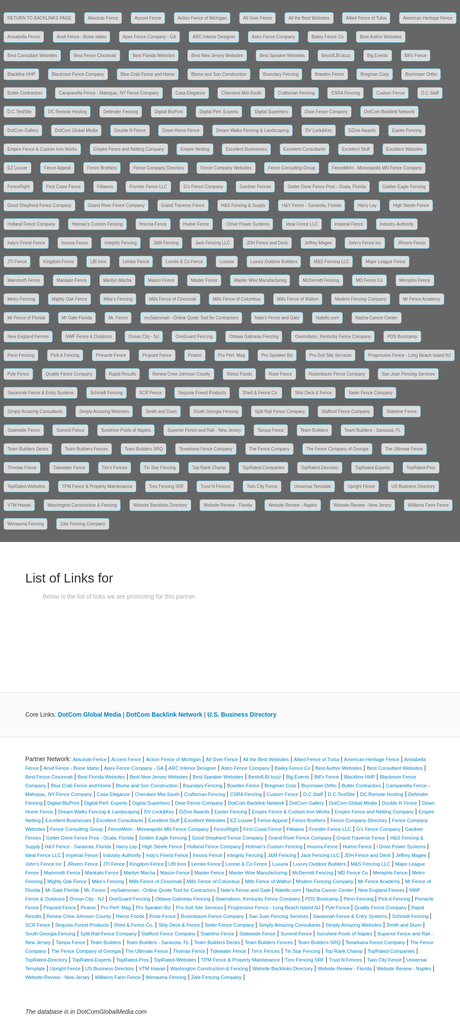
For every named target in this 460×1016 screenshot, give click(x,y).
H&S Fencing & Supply (243, 205)
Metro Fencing (21, 299)
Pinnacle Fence (111, 355)
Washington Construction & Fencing (82, 505)
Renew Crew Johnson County (181, 374)
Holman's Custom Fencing (97, 224)
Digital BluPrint (169, 111)
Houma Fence (153, 224)
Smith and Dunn (161, 411)
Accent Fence (148, 18)
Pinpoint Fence (157, 355)
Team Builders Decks (27, 449)
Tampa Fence (270, 430)
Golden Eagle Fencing (404, 186)
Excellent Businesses (246, 149)
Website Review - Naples (292, 505)
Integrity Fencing (121, 242)
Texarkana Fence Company (205, 449)
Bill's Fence (416, 55)
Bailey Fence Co (327, 36)
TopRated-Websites (26, 486)
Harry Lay (367, 205)
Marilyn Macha (117, 280)
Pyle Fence (18, 374)
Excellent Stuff (356, 149)
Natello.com (327, 317)
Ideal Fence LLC (302, 224)
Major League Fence (385, 261)
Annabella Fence (23, 36)
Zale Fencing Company (82, 524)
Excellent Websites (404, 149)
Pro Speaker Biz (277, 355)
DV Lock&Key (318, 130)
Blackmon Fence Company (78, 74)
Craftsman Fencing (296, 93)
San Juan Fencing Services (408, 374)
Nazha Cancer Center (376, 317)
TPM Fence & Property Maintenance (97, 486)
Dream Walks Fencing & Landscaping (252, 130)
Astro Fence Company (273, 36)
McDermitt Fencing (321, 280)
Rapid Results (122, 374)
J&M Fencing (166, 242)
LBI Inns (98, 261)
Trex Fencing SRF (166, 486)
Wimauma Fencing (25, 524)
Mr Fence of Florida (26, 317)
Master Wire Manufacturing (260, 280)
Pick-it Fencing (65, 355)
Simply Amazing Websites (104, 411)
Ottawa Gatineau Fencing (253, 336)
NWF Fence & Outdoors (88, 336)
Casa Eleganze (190, 93)
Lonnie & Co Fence (184, 261)
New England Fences (28, 336)
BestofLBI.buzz (336, 55)
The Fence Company (269, 449)
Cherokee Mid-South (241, 93)
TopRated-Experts (372, 467)
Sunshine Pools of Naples (126, 430)
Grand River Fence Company (116, 205)
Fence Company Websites (225, 168)
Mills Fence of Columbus (236, 299)
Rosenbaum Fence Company (337, 374)
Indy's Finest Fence (26, 242)
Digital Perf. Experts (219, 111)
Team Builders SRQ (144, 449)
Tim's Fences (115, 467)
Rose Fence (280, 374)
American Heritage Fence (427, 18)
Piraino (195, 355)
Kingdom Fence (58, 261)
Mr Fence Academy (421, 299)
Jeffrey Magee (318, 242)
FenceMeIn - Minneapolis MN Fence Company (377, 168)
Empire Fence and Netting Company (129, 149)
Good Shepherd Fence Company (39, 205)
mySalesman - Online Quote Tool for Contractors (191, 317)
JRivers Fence (412, 242)
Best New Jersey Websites (217, 55)
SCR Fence (150, 392)
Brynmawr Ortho (421, 74)
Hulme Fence (196, 224)
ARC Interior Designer (214, 36)
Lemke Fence (136, 261)
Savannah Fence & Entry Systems (40, 392)
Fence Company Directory (158, 168)
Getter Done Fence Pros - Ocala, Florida (327, 186)
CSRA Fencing (345, 93)
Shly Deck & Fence (313, 392)
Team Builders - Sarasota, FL (373, 430)
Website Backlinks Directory (160, 505)
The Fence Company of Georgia (337, 449)
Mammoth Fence (23, 280)
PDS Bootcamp (402, 336)
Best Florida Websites (153, 55)
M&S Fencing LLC (331, 261)
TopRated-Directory (319, 467)
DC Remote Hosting (67, 111)
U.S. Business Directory (242, 714)
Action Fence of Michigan (202, 18)
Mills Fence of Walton (297, 299)
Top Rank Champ (209, 467)
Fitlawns (105, 186)
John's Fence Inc (364, 242)
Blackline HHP (21, 74)
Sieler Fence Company (370, 392)
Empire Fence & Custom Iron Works (42, 149)
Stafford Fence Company (345, 411)
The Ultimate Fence (404, 449)
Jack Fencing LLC (212, 242)
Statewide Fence (23, 430)
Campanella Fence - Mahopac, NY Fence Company (109, 93)
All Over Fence (257, 18)
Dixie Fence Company (326, 111)
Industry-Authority (397, 224)
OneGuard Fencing (194, 336)
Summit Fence (70, 430)
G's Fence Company (203, 186)
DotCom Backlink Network (389, 111)
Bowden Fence (329, 74)
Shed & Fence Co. (260, 392)
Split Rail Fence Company (280, 411)
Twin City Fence (262, 486)
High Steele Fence (411, 205)
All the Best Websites (308, 18)
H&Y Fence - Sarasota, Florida (311, 205)
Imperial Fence (349, 224)
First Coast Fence (63, 186)
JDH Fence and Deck (267, 242)
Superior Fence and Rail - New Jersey (204, 430)
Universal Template (312, 486)
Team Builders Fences (86, 449)
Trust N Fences (215, 486)
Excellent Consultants (304, 149)
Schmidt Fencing (106, 392)
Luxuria (227, 261)
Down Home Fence (181, 130)
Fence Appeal (57, 168)
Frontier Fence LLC (148, 186)
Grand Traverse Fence (183, 205)
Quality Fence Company (69, 374)
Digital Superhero (271, 111)
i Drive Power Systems (248, 224)
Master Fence (204, 280)
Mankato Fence (72, 280)
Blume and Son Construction (219, 74)
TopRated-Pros (421, 467)
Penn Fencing (20, 355)
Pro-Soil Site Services (330, 355)
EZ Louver (17, 168)
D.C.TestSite (19, 111)
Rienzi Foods (239, 374)
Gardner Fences (255, 186)
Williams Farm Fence (428, 505)
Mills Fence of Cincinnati (172, 299)
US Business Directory (413, 486)
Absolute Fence (103, 18)
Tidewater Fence (69, 467)
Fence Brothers (102, 168)
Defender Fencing (120, 111)
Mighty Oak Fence (69, 299)
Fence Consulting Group (291, 168)
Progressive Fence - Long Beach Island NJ (409, 355)
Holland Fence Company (31, 224)
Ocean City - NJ (144, 336)
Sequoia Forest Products (202, 392)
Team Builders (314, 430)
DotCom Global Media (76, 130)
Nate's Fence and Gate (277, 317)
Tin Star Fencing (160, 467)
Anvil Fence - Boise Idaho (81, 36)
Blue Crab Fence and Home (148, 74)
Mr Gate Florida (77, 317)
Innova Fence (74, 242)
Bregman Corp (374, 74)
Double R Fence (129, 130)
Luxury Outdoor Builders (274, 261)
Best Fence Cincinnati (95, 55)
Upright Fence (361, 486)
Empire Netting (194, 149)
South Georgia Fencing (215, 411)
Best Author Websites (380, 36)
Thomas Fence (22, 467)
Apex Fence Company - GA (149, 36)
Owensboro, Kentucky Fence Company (333, 336)
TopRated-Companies (263, 467)
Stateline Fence (401, 411)
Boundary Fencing (280, 74)
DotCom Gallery (22, 130)
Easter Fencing (406, 130)
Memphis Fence (414, 280)
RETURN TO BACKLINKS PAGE (39, 18)
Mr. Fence (118, 317)
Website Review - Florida (227, 505)
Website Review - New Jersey (363, 505)
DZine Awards (361, 130)
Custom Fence (390, 93)
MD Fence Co (369, 280)
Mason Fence (161, 280)
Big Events (377, 55)
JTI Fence (17, 261)
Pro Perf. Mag (231, 355)
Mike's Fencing (118, 299)
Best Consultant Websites (32, 55)
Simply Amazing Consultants (35, 411)
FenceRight (18, 186)
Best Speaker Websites (282, 55)
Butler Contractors (25, 93)
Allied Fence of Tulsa (366, 18)
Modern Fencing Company (360, 299)
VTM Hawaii (19, 505)
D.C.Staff (430, 93)
